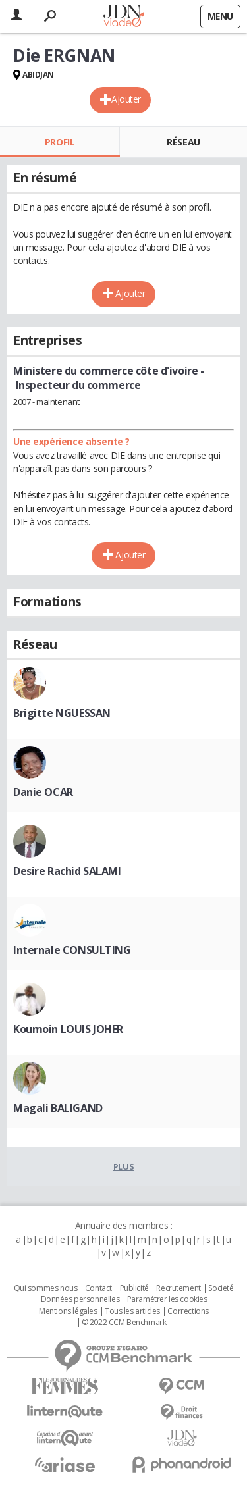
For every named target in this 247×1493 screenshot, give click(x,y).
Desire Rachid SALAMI (67, 871)
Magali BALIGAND (58, 1108)
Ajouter (126, 99)
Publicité (134, 1288)
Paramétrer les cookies (167, 1299)
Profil (59, 142)
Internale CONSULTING (72, 950)
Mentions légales (68, 1311)
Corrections (187, 1311)
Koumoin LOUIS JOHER (68, 1029)
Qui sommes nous (46, 1288)
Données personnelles (80, 1299)
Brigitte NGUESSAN (62, 713)
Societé (220, 1288)
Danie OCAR (43, 792)
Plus (123, 1166)
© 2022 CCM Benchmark (124, 1322)
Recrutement (178, 1288)
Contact (98, 1288)
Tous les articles (132, 1311)
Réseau (183, 142)
